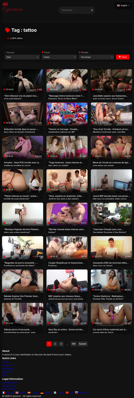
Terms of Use (8, 389)
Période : (84, 52)
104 (74, 344)
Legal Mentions (9, 382)
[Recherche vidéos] (92, 10)
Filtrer (123, 57)
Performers (7, 368)
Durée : (46, 52)
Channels (6, 372)
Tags (4, 375)
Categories (7, 365)
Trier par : (10, 52)
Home (5, 362)
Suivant (83, 344)
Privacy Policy (9, 386)
